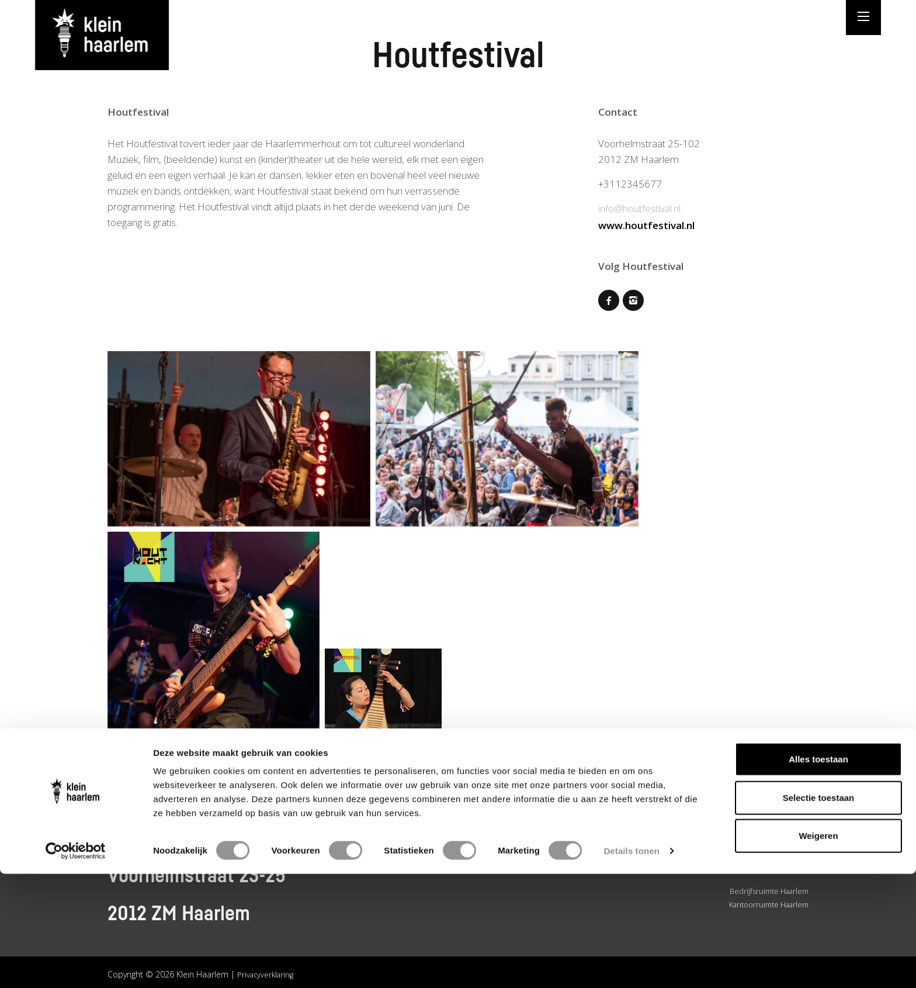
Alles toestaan (818, 873)
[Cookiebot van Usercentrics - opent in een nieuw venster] (76, 965)
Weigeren (818, 950)
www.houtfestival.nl (646, 224)
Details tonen (631, 965)
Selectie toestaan (819, 912)
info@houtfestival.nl (639, 208)
